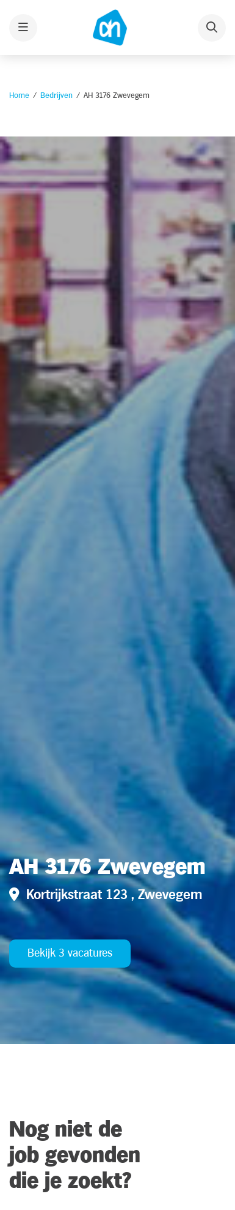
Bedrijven (56, 95)
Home (19, 95)
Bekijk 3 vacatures (69, 953)
